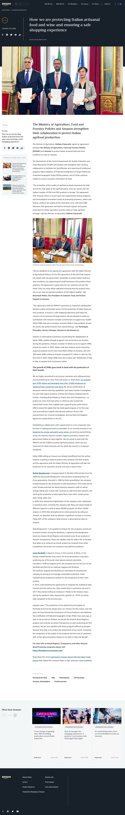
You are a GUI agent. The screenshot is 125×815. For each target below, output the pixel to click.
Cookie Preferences (48, 804)
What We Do (60, 4)
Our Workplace (72, 4)
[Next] (15, 715)
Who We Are (48, 4)
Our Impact (84, 4)
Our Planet (95, 4)
